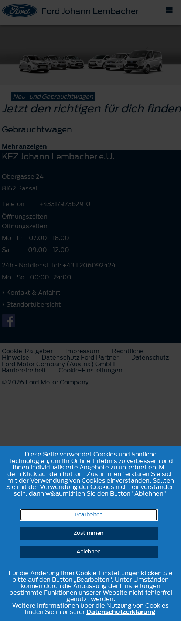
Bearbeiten (89, 515)
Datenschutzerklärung (120, 611)
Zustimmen (88, 533)
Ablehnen (88, 552)
